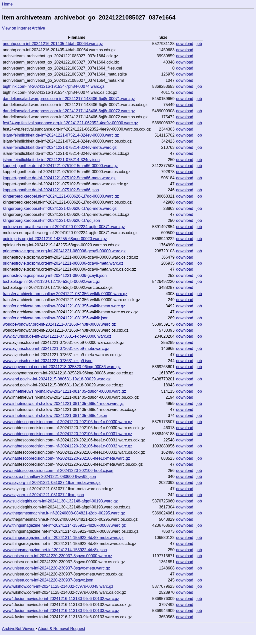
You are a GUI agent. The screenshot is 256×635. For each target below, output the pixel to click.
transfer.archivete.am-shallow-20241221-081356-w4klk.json (55, 318)
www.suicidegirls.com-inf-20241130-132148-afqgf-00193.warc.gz (60, 501)
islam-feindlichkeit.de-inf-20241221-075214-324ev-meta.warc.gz (59, 147)
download (184, 44)
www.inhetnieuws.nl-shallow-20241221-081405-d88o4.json (55, 415)
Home (7, 4)
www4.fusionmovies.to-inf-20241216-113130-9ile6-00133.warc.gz (61, 610)
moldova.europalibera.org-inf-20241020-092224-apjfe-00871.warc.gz (64, 227)
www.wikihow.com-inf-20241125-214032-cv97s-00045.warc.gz (58, 586)
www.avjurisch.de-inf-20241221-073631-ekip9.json (47, 361)
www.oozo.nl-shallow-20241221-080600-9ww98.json (49, 476)
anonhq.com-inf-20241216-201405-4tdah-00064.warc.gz (53, 44)
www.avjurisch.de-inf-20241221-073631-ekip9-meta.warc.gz (56, 348)
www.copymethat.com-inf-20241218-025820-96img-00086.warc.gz (61, 367)
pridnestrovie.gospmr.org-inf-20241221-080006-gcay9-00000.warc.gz (64, 251)
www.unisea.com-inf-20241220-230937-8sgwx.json (48, 580)
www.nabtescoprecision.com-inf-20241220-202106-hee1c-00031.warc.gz (67, 434)
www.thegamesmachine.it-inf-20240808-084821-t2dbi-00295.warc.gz (64, 513)
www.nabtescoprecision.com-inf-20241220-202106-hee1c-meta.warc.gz (66, 458)
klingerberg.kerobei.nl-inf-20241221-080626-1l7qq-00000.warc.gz (61, 196)
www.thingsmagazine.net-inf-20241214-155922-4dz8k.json (55, 550)
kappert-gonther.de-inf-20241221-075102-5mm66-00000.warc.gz (60, 166)
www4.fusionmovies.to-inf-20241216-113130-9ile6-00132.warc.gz (61, 598)
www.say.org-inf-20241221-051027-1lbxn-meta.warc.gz (51, 482)
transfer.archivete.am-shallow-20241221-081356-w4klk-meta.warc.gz (64, 306)
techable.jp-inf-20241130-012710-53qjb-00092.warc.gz (51, 281)
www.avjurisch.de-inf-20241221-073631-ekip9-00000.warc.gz (57, 336)
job (199, 44)
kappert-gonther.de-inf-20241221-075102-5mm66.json (51, 190)
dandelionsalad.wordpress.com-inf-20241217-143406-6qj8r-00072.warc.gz (69, 111)
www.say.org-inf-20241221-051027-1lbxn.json (43, 495)
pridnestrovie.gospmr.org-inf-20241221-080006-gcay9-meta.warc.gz (63, 263)
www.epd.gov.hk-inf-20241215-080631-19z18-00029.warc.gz (56, 379)
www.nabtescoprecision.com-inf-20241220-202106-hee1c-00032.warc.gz (67, 446)
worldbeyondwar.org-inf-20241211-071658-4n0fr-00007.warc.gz (59, 324)
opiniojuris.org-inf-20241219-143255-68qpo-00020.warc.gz (55, 239)
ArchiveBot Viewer (18, 628)
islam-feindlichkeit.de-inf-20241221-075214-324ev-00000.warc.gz (61, 135)
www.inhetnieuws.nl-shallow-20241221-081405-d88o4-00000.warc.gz (64, 391)
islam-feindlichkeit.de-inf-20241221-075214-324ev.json (51, 160)
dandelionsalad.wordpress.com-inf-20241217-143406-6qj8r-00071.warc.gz (69, 99)
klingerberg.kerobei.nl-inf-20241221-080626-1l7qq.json (51, 220)
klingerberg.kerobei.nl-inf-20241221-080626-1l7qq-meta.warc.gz (59, 208)
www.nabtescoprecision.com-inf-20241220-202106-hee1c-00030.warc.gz (67, 422)
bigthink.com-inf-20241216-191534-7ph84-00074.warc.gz (53, 86)
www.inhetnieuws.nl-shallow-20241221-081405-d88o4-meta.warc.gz (63, 403)
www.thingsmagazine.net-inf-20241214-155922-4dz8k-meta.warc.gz (63, 537)
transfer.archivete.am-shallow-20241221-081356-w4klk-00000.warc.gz (65, 294)
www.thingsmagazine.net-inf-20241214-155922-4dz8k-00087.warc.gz (64, 525)
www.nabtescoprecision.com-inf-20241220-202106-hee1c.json (58, 470)
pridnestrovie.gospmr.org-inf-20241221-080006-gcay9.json (54, 275)
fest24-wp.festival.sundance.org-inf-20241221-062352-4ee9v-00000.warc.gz (70, 123)
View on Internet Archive (23, 28)
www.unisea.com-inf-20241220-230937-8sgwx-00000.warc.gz (57, 556)
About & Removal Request (61, 628)
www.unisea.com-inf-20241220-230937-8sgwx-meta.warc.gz (56, 568)
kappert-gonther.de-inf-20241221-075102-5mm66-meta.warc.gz (59, 178)
